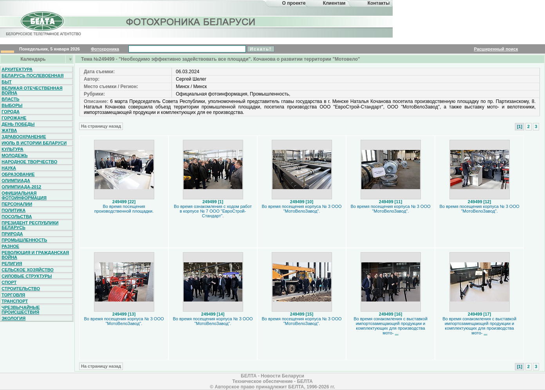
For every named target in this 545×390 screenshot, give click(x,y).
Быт (6, 81)
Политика (13, 210)
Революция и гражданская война (35, 255)
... (397, 332)
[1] (519, 126)
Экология (13, 318)
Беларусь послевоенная (32, 75)
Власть (10, 99)
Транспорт (15, 301)
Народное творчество (29, 161)
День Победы (18, 124)
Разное (10, 246)
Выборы (12, 105)
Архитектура (17, 69)
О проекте (294, 3)
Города (11, 111)
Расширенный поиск (496, 49)
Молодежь (15, 155)
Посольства (17, 216)
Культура (12, 149)
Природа (12, 233)
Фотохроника (105, 49)
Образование (18, 174)
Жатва (9, 130)
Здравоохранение (24, 136)
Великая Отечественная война (32, 90)
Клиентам (334, 3)
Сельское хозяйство (28, 269)
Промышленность (24, 240)
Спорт (9, 282)
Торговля (13, 294)
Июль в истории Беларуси (34, 143)
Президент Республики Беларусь (30, 225)
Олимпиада (16, 180)
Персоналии (17, 204)
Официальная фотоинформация (24, 195)
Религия (12, 263)
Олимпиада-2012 (21, 186)
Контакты (379, 3)
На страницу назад (101, 126)
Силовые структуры (27, 276)
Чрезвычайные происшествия (21, 309)
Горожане (14, 118)
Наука (9, 168)
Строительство (21, 288)
